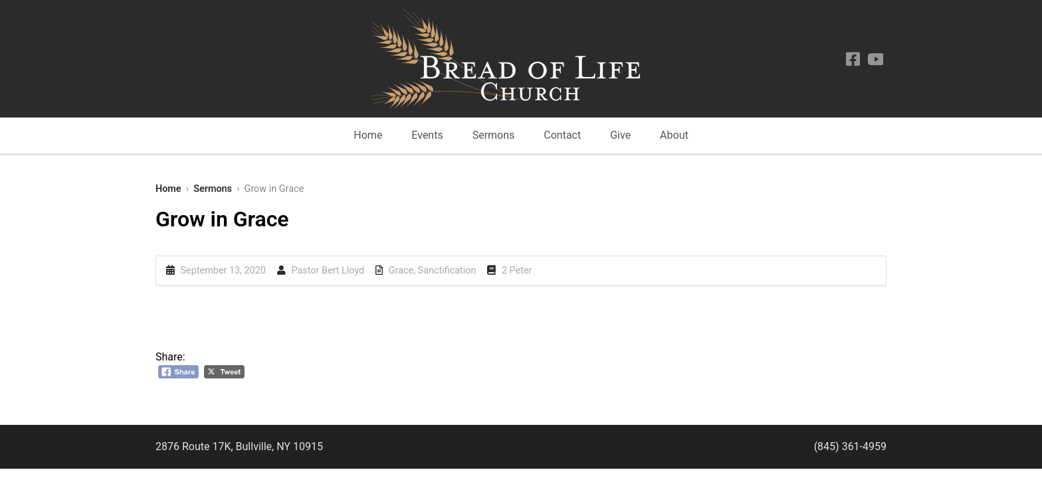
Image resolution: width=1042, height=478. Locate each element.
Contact (562, 135)
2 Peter (517, 270)
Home (368, 135)
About (674, 135)
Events (427, 135)
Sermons (493, 135)
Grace (401, 270)
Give (620, 135)
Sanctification (447, 270)
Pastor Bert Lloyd (327, 270)
